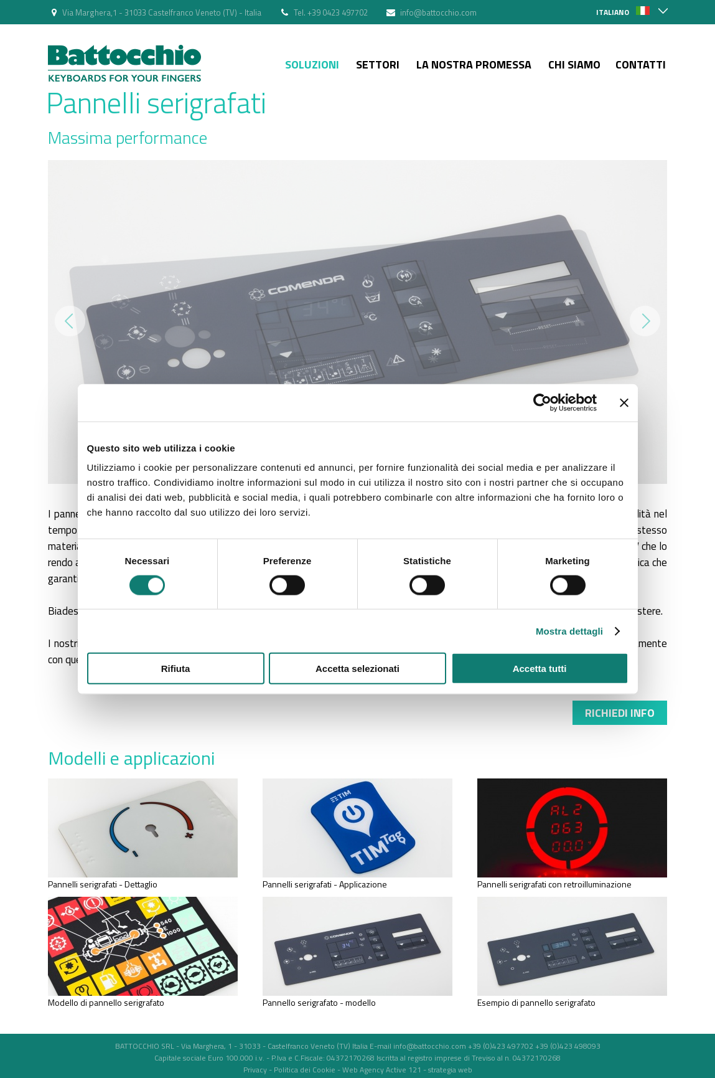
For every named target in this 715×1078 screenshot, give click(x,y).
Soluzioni (312, 64)
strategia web (450, 1070)
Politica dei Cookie (304, 1070)
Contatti (640, 64)
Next (645, 321)
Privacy (255, 1070)
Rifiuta (175, 668)
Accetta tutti (540, 668)
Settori (378, 64)
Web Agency (363, 1070)
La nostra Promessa (473, 64)
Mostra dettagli (569, 630)
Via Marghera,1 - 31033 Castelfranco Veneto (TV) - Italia (161, 12)
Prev (70, 321)
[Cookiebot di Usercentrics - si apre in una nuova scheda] (542, 402)
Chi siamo (574, 64)
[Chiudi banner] (624, 402)
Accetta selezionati (357, 668)
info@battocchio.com (438, 12)
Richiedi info (620, 712)
